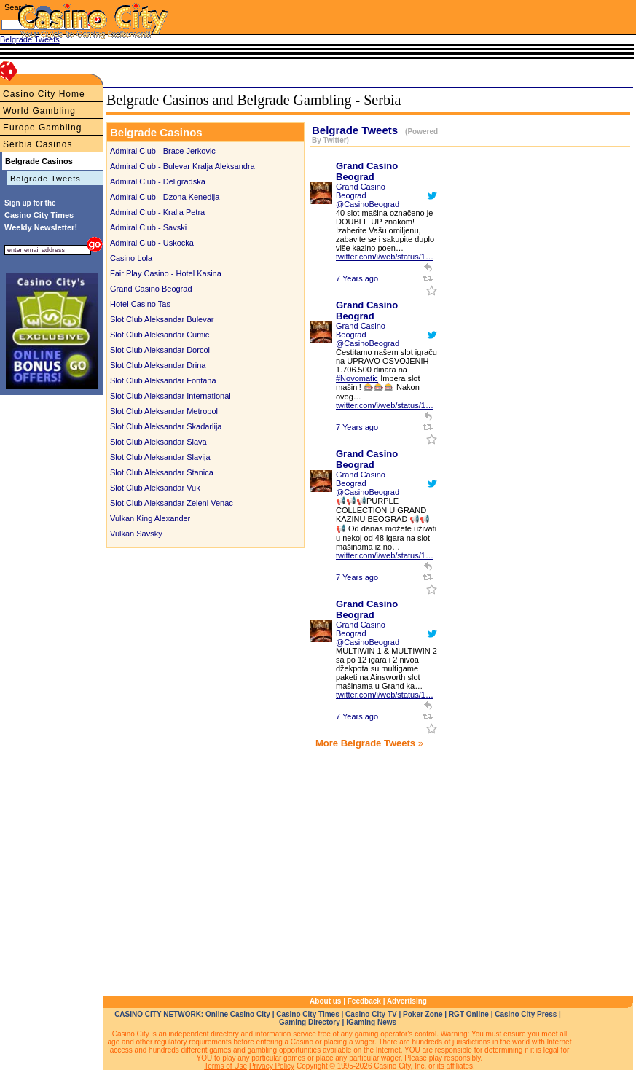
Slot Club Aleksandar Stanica (161, 472)
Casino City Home (44, 94)
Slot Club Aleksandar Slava (158, 441)
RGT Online (469, 1014)
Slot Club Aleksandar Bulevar (161, 319)
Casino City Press (526, 1014)
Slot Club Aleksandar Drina (157, 365)
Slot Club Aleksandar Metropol (164, 411)
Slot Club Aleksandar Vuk (155, 487)
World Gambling (39, 111)
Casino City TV (371, 1014)
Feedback (364, 1001)
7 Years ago (357, 278)
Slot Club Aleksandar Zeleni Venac (171, 503)
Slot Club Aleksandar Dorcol (160, 349)
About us (325, 1001)
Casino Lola (131, 258)
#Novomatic (357, 378)
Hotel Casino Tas (140, 304)
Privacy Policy (271, 1066)
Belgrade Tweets (45, 178)
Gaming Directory (309, 1022)
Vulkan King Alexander (150, 518)
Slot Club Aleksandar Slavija (160, 457)
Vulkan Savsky (136, 533)
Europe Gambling (42, 127)
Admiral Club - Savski (148, 227)
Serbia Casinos (37, 144)
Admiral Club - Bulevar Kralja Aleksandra (182, 166)
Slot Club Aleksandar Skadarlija (165, 426)
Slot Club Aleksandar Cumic (159, 334)
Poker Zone (422, 1014)
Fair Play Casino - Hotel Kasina (165, 273)
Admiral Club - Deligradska (157, 181)
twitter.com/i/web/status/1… (384, 256)
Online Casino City (237, 1014)
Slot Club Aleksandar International (170, 395)
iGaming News (371, 1022)
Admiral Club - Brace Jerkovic (163, 151)
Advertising (407, 1001)
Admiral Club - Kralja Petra (157, 212)
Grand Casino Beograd (151, 288)
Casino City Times (307, 1014)
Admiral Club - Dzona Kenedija (164, 196)
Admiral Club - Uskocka (152, 242)
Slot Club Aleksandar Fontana (163, 380)
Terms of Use (225, 1066)
